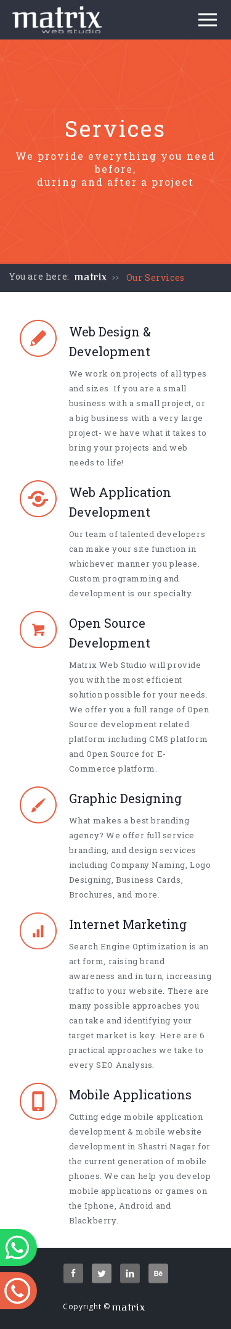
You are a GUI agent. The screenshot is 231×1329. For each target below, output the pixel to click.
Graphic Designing (125, 798)
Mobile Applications (130, 1094)
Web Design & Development (110, 341)
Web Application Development (120, 502)
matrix (91, 277)
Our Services (155, 277)
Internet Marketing (128, 924)
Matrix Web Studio (108, 664)
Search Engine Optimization (128, 946)
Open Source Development (109, 633)
